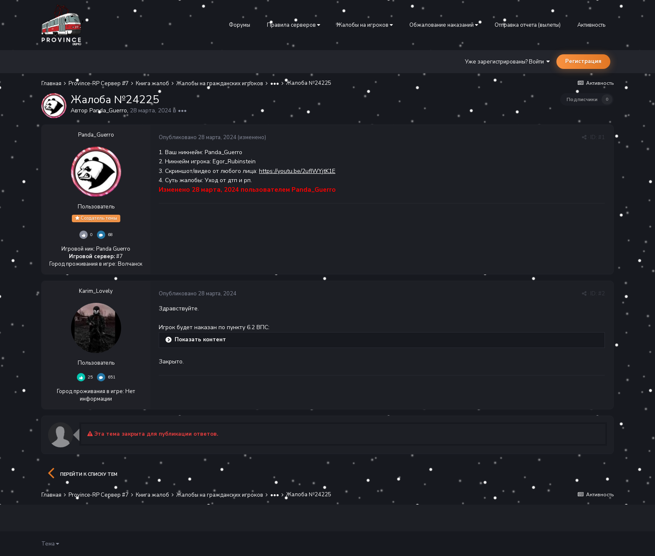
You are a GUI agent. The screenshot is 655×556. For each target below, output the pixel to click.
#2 (601, 293)
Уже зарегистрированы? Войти (507, 62)
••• (182, 110)
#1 (601, 137)
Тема (50, 544)
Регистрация (583, 61)
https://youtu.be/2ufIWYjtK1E (297, 171)
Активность (591, 25)
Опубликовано (197, 137)
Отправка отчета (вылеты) (528, 25)
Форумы (239, 25)
